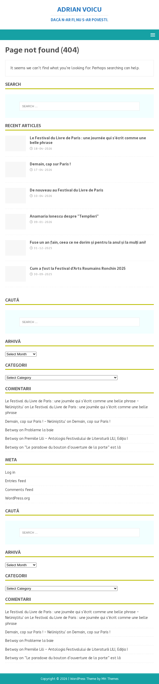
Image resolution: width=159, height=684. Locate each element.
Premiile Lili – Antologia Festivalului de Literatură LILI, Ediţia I (76, 438)
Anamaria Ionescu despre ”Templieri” (64, 216)
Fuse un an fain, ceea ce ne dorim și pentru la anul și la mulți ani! (88, 242)
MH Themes (110, 679)
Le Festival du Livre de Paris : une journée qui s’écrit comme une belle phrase (88, 140)
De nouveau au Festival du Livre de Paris (66, 190)
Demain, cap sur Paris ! (50, 164)
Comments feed (19, 490)
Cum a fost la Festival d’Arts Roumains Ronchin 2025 (78, 268)
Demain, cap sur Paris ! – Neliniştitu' (35, 421)
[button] (152, 34)
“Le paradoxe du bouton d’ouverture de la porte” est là (73, 447)
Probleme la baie (39, 430)
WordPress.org (17, 498)
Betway (11, 430)
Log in (10, 472)
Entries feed (15, 481)
